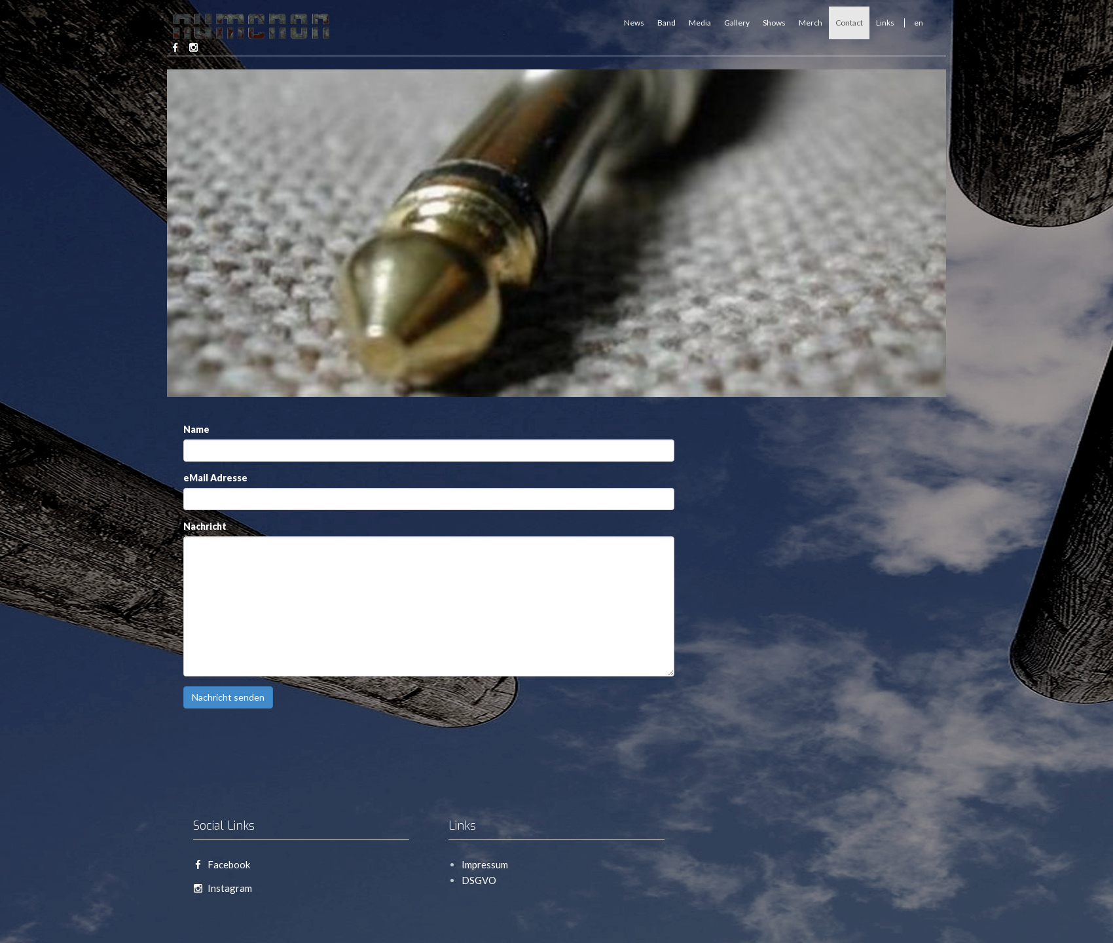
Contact (849, 23)
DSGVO (479, 880)
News (634, 23)
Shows (774, 23)
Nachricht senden (228, 697)
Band (666, 23)
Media (700, 23)
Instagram (222, 888)
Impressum (485, 864)
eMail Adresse (215, 477)
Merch (810, 23)
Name (196, 429)
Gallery (737, 23)
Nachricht (205, 526)
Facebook (221, 864)
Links (885, 23)
